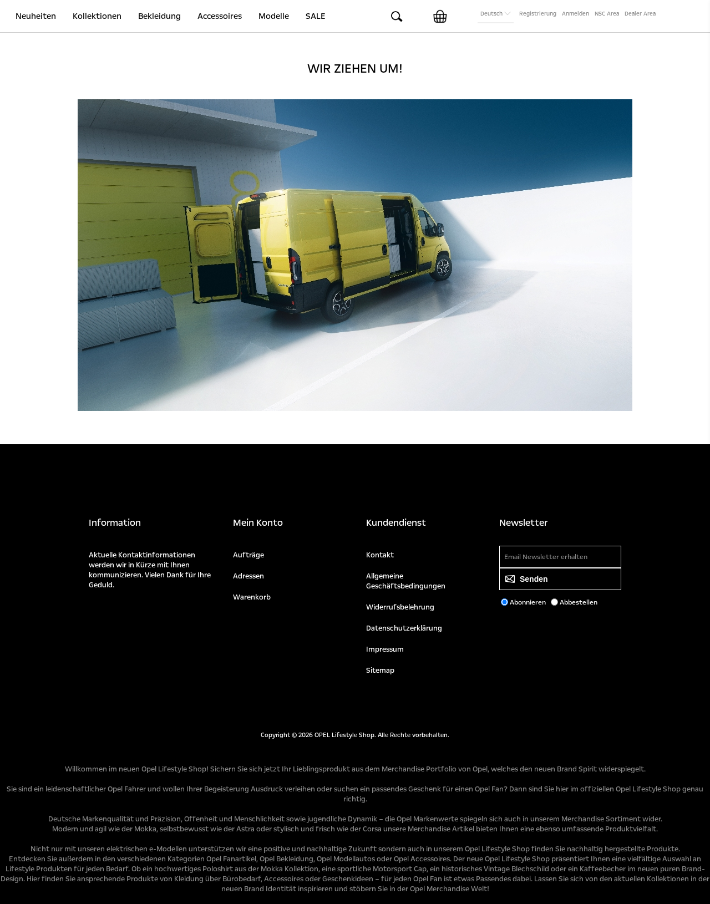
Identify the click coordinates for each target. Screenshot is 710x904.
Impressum (385, 649)
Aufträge (248, 555)
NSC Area (607, 14)
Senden (534, 579)
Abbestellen (578, 602)
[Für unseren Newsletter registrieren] (560, 557)
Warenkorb (252, 597)
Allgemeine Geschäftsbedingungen (405, 581)
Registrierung (537, 14)
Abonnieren (528, 602)
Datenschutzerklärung (404, 628)
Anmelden (575, 14)
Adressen (248, 576)
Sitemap (380, 671)
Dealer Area (640, 14)
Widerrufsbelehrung (400, 607)
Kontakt (380, 555)
